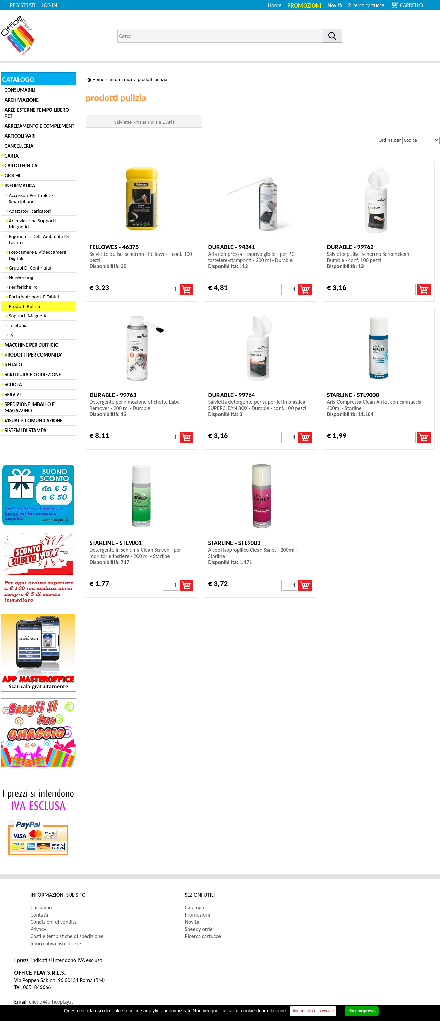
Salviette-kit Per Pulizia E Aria (144, 122)
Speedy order (200, 929)
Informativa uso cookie (56, 943)
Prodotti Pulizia (24, 306)
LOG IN (49, 5)
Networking (21, 277)
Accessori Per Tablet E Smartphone (31, 198)
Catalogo (194, 907)
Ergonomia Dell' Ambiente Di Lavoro (39, 239)
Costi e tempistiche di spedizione (67, 936)
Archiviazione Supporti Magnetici (32, 223)
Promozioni (304, 5)
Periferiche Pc (23, 287)
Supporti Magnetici (29, 316)
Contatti (39, 914)
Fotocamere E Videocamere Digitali (37, 255)
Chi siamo (41, 907)
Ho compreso (361, 1011)
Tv (11, 335)
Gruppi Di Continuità (30, 268)
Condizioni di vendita (54, 922)
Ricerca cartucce (366, 5)
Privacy (38, 929)
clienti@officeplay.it (51, 1001)
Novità (335, 5)
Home (274, 5)
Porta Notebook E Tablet (34, 297)
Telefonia (18, 325)
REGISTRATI (22, 5)
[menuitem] (369, 5)
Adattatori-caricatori (30, 211)
